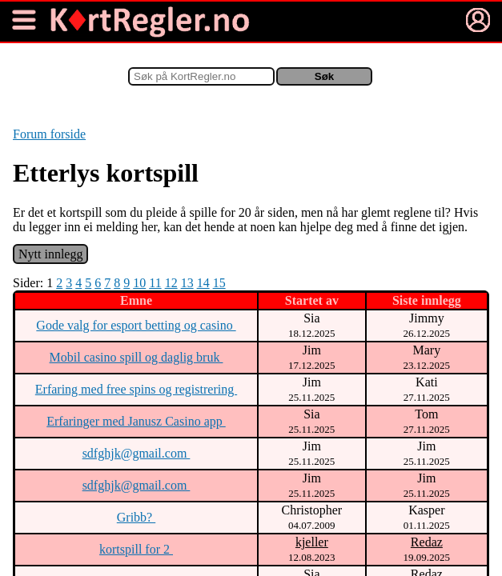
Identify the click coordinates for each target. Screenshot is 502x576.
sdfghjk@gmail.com (136, 453)
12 (171, 283)
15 (219, 283)
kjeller (311, 542)
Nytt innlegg (50, 254)
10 (139, 283)
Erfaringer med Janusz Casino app (135, 421)
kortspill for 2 (136, 549)
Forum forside (49, 134)
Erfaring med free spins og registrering (136, 389)
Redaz (427, 542)
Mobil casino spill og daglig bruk (136, 357)
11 (155, 283)
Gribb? (136, 517)
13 (187, 283)
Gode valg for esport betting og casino (135, 325)
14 (203, 283)
